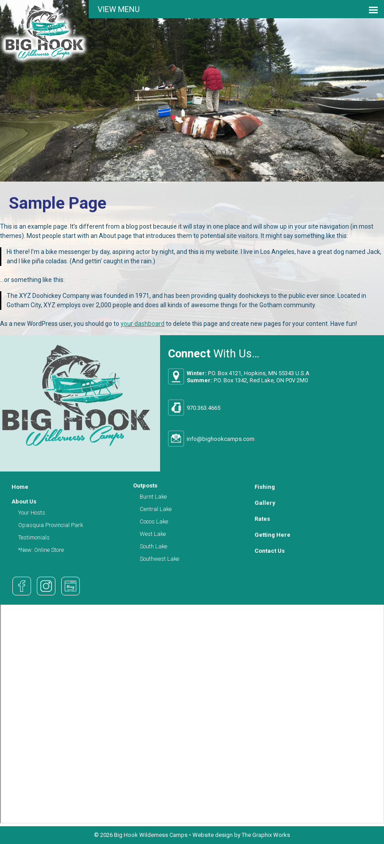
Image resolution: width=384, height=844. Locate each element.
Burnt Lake (153, 496)
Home (20, 486)
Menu (129, 9)
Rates (262, 518)
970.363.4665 (203, 407)
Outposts (145, 485)
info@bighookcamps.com (221, 439)
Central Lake (156, 509)
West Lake (153, 534)
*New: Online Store (41, 550)
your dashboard (143, 323)
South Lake (153, 546)
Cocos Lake (154, 521)
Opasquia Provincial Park (50, 525)
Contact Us (270, 550)
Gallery (265, 502)
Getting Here (272, 534)
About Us (24, 501)
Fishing (265, 486)
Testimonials (34, 537)
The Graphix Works (266, 835)
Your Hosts (31, 512)
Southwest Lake (159, 558)
